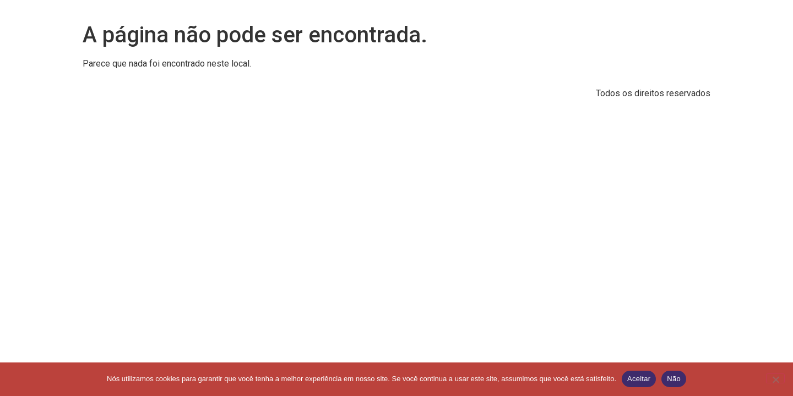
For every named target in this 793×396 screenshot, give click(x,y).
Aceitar (638, 379)
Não (674, 379)
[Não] (775, 378)
